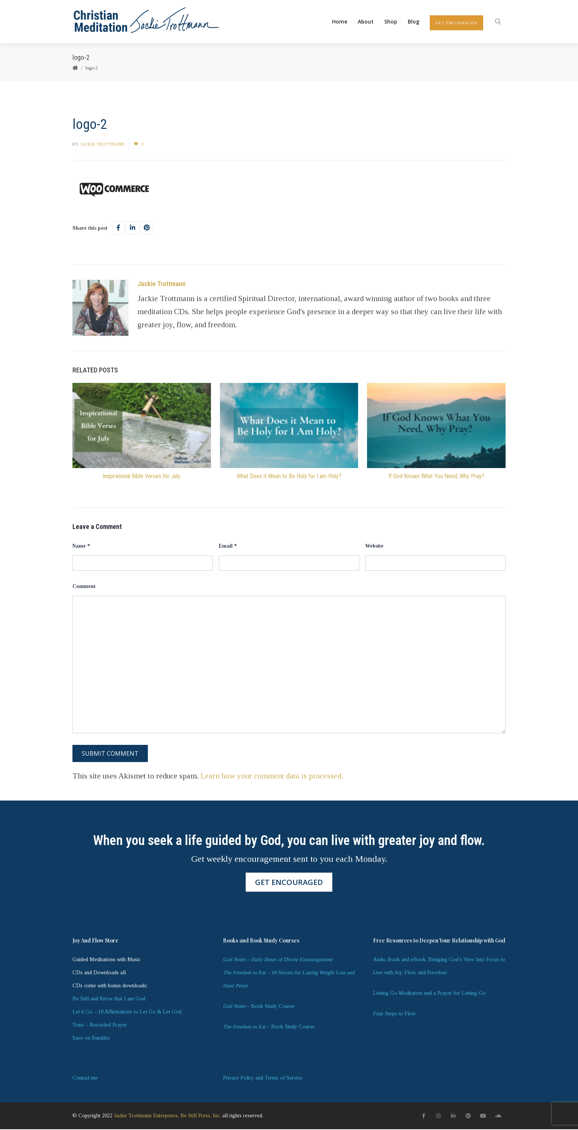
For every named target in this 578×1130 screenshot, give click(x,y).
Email (228, 546)
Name (81, 546)
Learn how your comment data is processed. (272, 776)
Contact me (85, 1078)
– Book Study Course (259, 1007)
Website (374, 546)
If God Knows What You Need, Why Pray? (436, 476)
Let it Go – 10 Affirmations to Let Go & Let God (126, 1012)
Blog (413, 21)
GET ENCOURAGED (456, 23)
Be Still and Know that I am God (108, 999)
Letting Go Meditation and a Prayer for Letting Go (429, 994)
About (366, 21)
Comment (84, 587)
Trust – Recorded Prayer (99, 1025)
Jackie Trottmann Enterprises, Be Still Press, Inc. (167, 1116)
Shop (390, 21)
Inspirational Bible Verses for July (141, 476)
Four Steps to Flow (394, 1014)
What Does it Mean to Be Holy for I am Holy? (289, 476)
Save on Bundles (91, 1038)
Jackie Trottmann (102, 145)
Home (339, 21)
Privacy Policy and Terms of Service (262, 1078)
